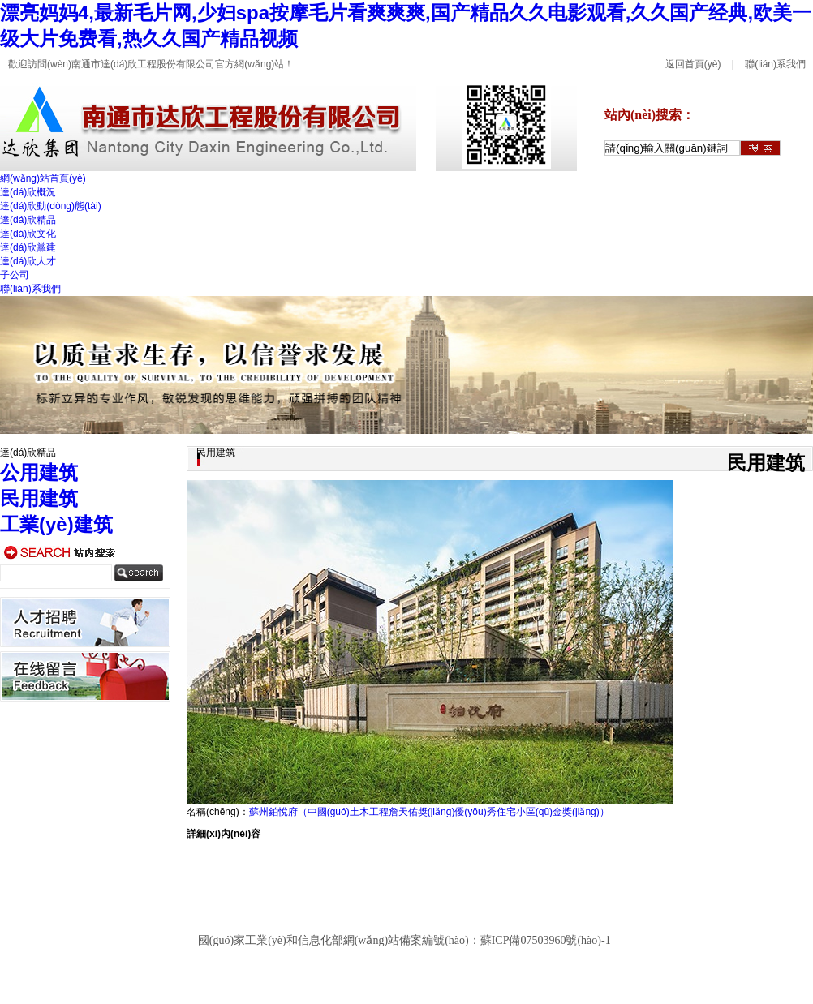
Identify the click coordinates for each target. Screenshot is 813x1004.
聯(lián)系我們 (775, 64)
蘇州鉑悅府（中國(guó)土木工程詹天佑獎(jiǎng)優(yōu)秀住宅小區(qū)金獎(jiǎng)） (429, 811)
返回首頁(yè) (693, 64)
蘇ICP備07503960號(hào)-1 (545, 940)
